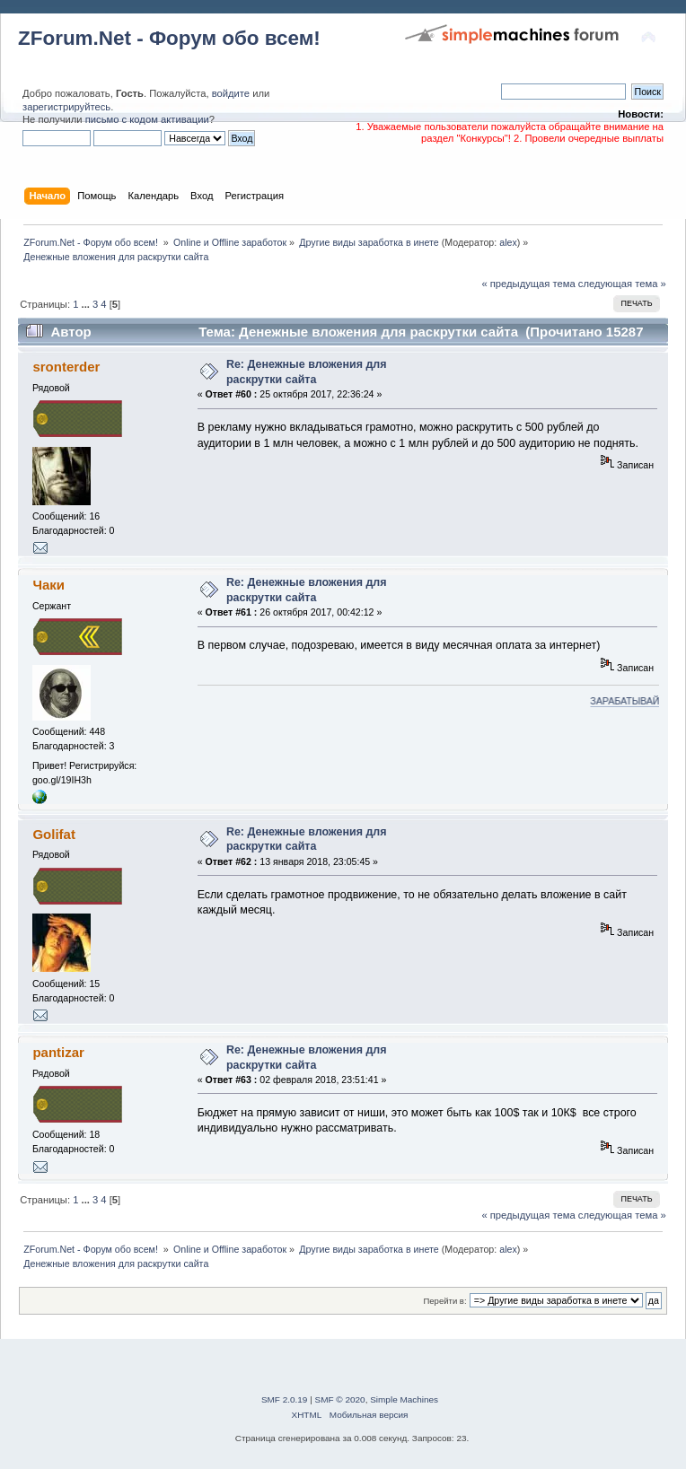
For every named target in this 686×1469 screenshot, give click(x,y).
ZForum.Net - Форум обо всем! (169, 38)
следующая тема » (622, 283)
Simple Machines (404, 1399)
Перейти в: (444, 1301)
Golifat (53, 834)
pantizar (58, 1052)
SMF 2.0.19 (284, 1399)
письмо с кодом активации (147, 119)
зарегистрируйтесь (66, 106)
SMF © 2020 (340, 1399)
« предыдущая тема (528, 283)
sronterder (66, 366)
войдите (231, 93)
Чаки (48, 584)
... (87, 304)
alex (508, 242)
